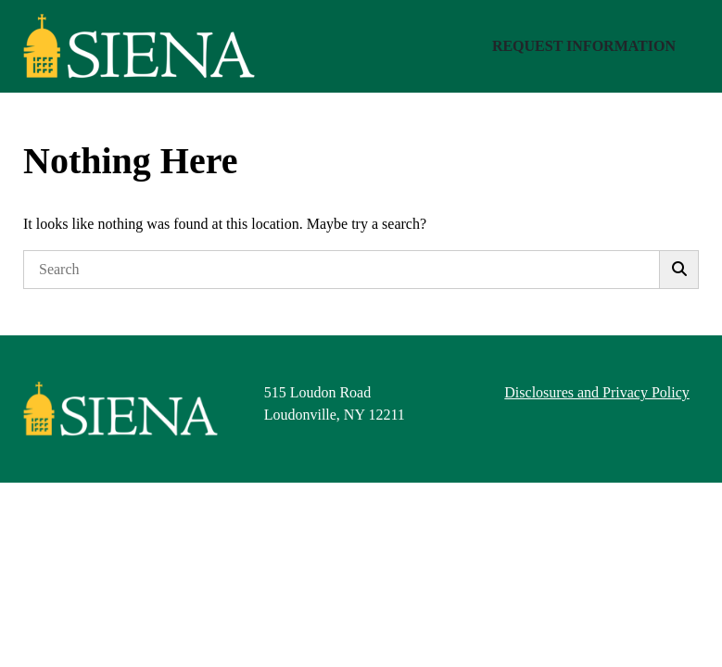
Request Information (584, 46)
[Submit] (679, 269)
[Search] (341, 269)
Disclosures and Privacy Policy (597, 392)
